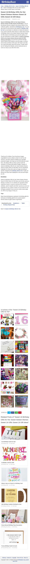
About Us (26, 557)
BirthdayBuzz (9, 1)
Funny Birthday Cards (6, 547)
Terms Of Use (20, 557)
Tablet (23, 203)
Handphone (16, 203)
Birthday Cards (4, 443)
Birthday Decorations (6, 526)
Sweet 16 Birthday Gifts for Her (12, 208)
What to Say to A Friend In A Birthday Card (12, 483)
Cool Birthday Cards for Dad (8, 441)
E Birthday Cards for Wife (7, 462)
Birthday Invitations (5, 506)
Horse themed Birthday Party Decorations (11, 525)
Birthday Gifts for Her (5, 19)
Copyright (14, 557)
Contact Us (9, 557)
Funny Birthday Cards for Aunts (9, 546)
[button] (27, 2)
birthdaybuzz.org (20, 26)
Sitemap (4, 557)
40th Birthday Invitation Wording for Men (11, 504)
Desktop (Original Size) (9, 204)
